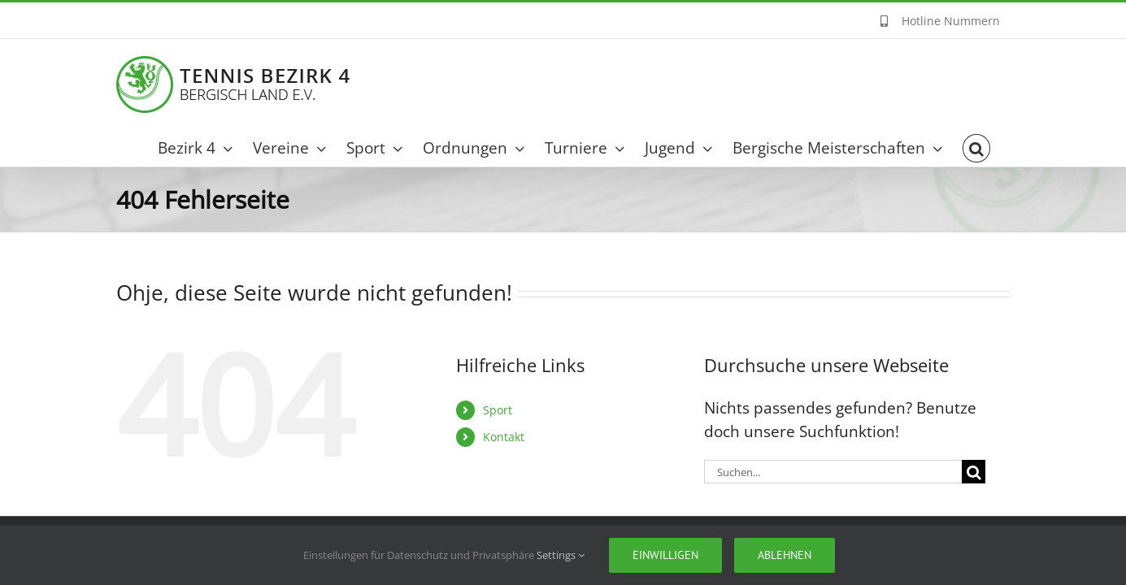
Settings (561, 555)
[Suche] (973, 471)
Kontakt (503, 436)
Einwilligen (665, 555)
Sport (497, 410)
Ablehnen (784, 555)
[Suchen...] (833, 471)
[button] (996, 148)
